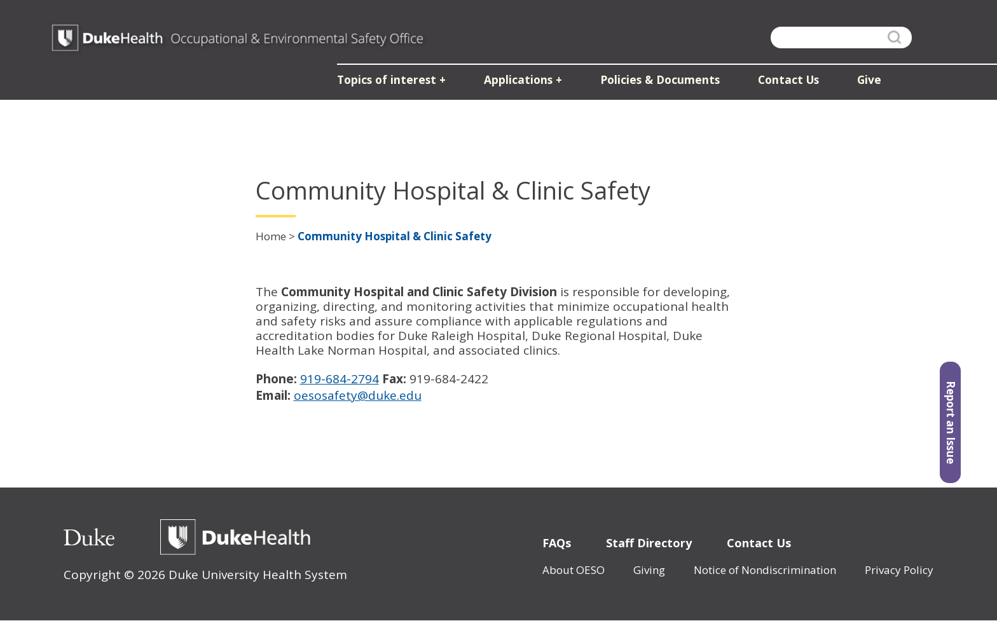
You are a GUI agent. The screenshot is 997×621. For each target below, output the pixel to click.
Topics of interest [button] (393, 82)
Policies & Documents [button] (660, 82)
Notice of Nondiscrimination (765, 570)
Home (271, 236)
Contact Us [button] (786, 82)
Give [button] (865, 82)
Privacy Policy (899, 570)
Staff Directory (649, 542)
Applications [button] (521, 82)
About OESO (573, 570)
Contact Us (759, 542)
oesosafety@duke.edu (358, 395)
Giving (649, 570)
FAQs (556, 542)
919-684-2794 (339, 379)
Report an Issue (951, 425)
